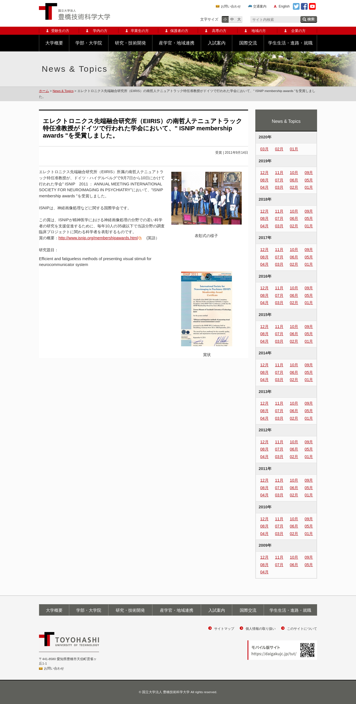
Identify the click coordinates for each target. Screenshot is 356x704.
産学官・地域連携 (176, 43)
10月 (294, 172)
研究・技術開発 (130, 43)
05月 (309, 180)
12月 (264, 172)
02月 (279, 149)
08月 (264, 180)
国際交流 (248, 43)
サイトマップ (224, 628)
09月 (309, 172)
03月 (264, 149)
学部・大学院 (88, 43)
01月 (294, 149)
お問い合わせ (231, 6)
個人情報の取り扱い (261, 628)
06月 (294, 180)
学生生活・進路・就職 (290, 43)
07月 (279, 180)
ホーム (44, 91)
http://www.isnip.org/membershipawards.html (98, 238)
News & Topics (63, 91)
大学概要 (54, 43)
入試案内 (217, 43)
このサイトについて (302, 628)
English (284, 6)
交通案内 (259, 6)
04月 (264, 187)
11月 (279, 172)
